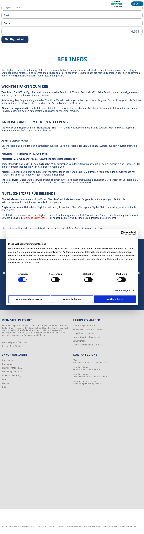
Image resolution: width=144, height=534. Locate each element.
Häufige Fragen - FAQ (12, 368)
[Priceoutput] (72, 31)
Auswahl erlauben (72, 299)
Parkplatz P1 (8, 153)
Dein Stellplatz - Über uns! (14, 342)
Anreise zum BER (16, 122)
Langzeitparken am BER (84, 333)
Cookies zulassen (115, 299)
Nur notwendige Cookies (29, 299)
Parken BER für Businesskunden (87, 329)
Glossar (5, 383)
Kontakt (5, 379)
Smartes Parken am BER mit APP (88, 345)
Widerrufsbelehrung (11, 375)
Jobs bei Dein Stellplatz (13, 346)
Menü (136, 4)
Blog (4, 387)
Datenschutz (8, 364)
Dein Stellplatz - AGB (12, 372)
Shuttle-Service (9, 179)
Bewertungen (79, 341)
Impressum (7, 360)
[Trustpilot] (116, 3)
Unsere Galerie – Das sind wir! (87, 337)
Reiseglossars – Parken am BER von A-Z (58, 228)
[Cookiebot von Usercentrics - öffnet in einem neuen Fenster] (123, 233)
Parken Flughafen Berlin (84, 326)
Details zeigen (122, 290)
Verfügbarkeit (15, 39)
